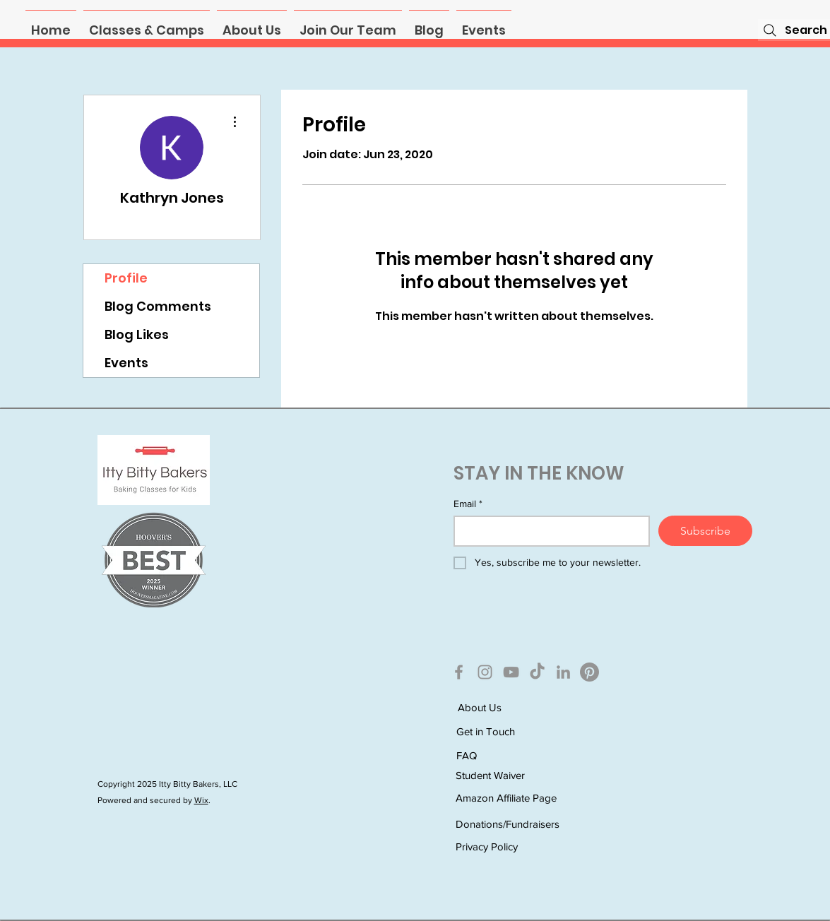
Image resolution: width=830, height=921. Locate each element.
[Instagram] (484, 672)
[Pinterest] (589, 672)
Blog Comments (158, 306)
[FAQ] (506, 756)
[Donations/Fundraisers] (507, 823)
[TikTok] (537, 672)
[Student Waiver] (506, 775)
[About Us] (508, 708)
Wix (201, 800)
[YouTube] (511, 672)
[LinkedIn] (563, 672)
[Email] (547, 531)
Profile (126, 278)
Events (126, 363)
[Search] (794, 30)
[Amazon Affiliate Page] (506, 798)
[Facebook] (458, 672)
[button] (146, 23)
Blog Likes (137, 334)
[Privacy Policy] (506, 846)
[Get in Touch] (506, 732)
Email (467, 504)
